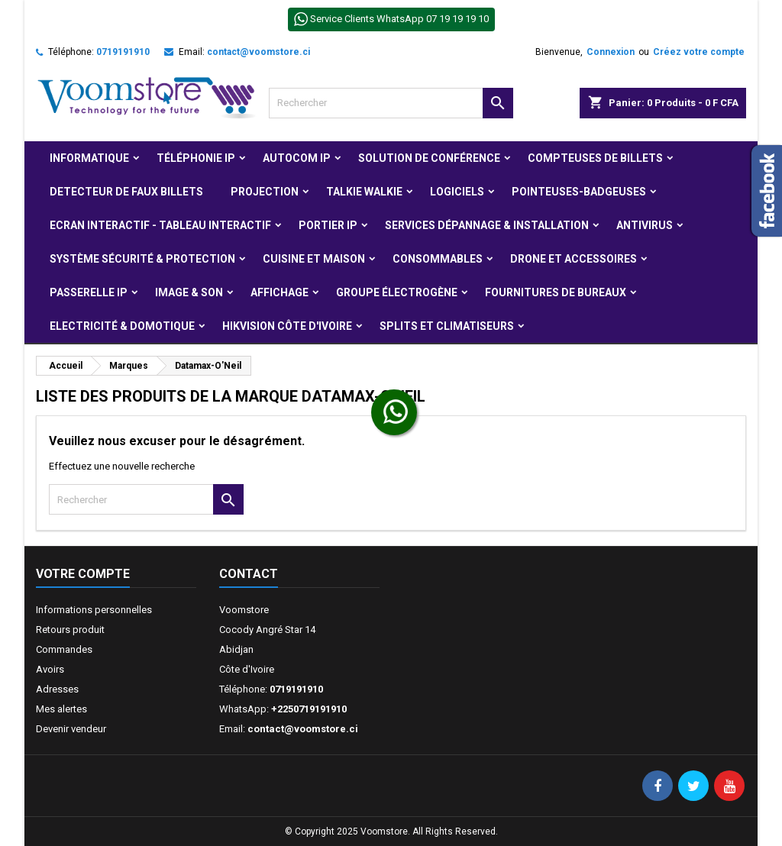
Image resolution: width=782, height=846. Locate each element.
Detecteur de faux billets (126, 192)
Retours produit (70, 629)
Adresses (57, 689)
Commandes (64, 649)
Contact (248, 574)
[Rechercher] (391, 103)
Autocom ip (297, 158)
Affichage (279, 292)
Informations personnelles (94, 609)
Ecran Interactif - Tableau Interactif (160, 225)
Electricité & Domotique (122, 326)
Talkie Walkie (364, 192)
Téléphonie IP (196, 158)
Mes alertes (61, 709)
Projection (265, 192)
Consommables (438, 259)
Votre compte (83, 574)
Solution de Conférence (429, 158)
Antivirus (644, 225)
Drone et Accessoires (573, 259)
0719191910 (123, 52)
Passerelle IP (89, 292)
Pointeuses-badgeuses (579, 192)
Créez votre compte (699, 52)
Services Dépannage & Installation (487, 225)
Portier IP (328, 225)
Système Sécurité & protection (142, 259)
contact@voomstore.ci (258, 52)
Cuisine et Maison (314, 259)
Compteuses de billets (595, 158)
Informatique (89, 158)
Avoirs (50, 669)
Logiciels (457, 192)
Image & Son (189, 292)
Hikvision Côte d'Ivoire (287, 326)
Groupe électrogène (396, 292)
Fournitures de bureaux (555, 292)
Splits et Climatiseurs (447, 326)
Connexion (610, 52)
